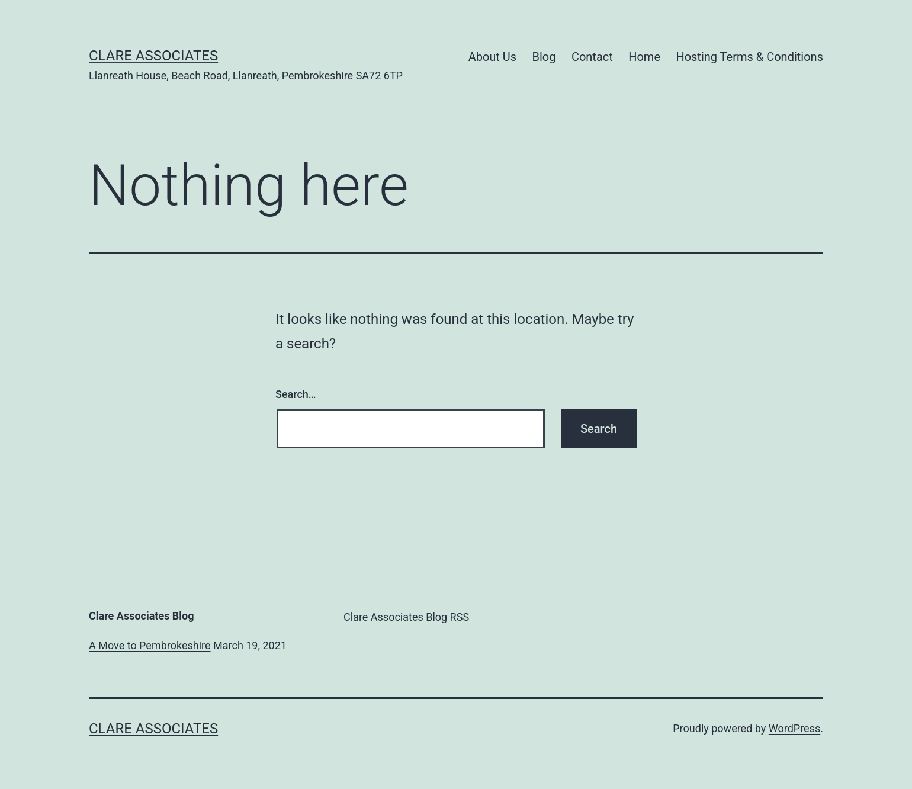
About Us (492, 57)
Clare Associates (153, 55)
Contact (592, 57)
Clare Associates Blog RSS (406, 617)
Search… (295, 394)
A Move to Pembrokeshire (150, 645)
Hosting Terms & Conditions (749, 57)
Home (644, 57)
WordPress (794, 728)
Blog (544, 57)
